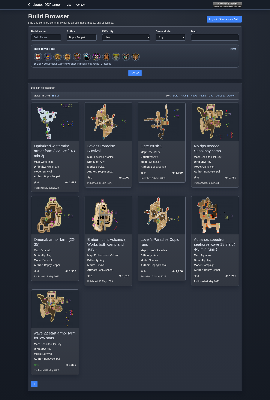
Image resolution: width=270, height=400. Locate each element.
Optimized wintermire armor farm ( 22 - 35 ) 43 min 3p (54, 151)
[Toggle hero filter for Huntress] (57, 57)
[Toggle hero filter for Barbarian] (106, 57)
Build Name (38, 31)
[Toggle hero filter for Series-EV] (77, 57)
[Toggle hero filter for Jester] (96, 57)
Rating (184, 95)
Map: (194, 31)
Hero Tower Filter (44, 48)
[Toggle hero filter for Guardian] (135, 57)
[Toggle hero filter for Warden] (126, 57)
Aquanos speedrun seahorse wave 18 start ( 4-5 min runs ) (214, 244)
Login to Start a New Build (224, 19)
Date (175, 95)
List (69, 4)
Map (210, 95)
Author (71, 31)
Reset (233, 49)
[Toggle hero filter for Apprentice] (48, 57)
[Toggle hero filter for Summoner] (87, 57)
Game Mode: (163, 31)
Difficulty (220, 95)
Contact (80, 4)
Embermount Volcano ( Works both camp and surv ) (106, 244)
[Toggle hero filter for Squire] (38, 57)
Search (135, 73)
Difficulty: (108, 31)
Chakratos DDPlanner (44, 5)
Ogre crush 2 (151, 146)
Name (203, 95)
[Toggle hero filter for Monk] (67, 57)
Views (193, 95)
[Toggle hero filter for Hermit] (116, 57)
